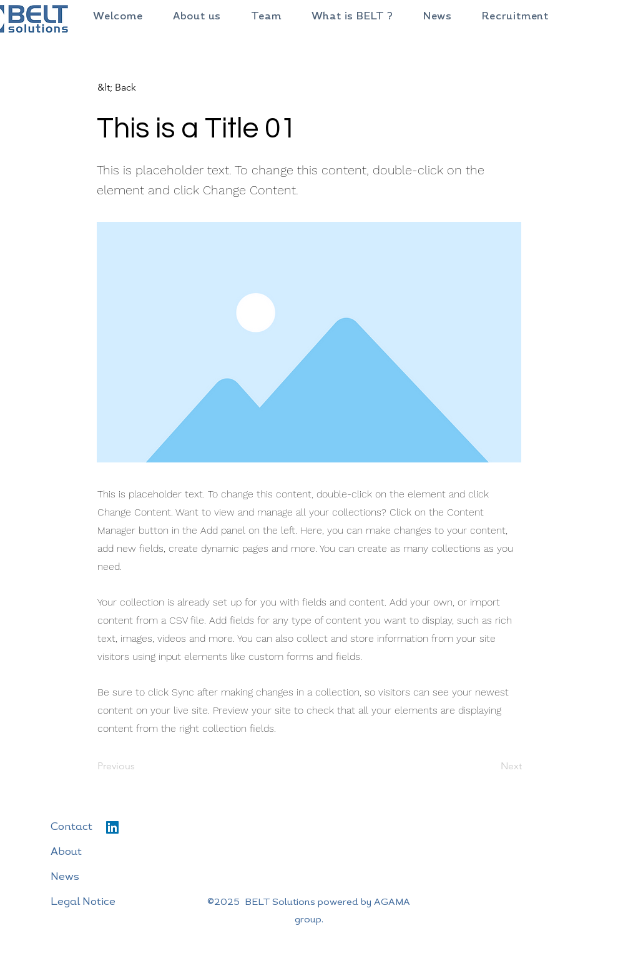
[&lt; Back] (138, 87)
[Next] (490, 766)
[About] (103, 852)
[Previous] (138, 766)
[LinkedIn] (112, 827)
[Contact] (103, 827)
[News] (103, 877)
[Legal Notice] (103, 902)
